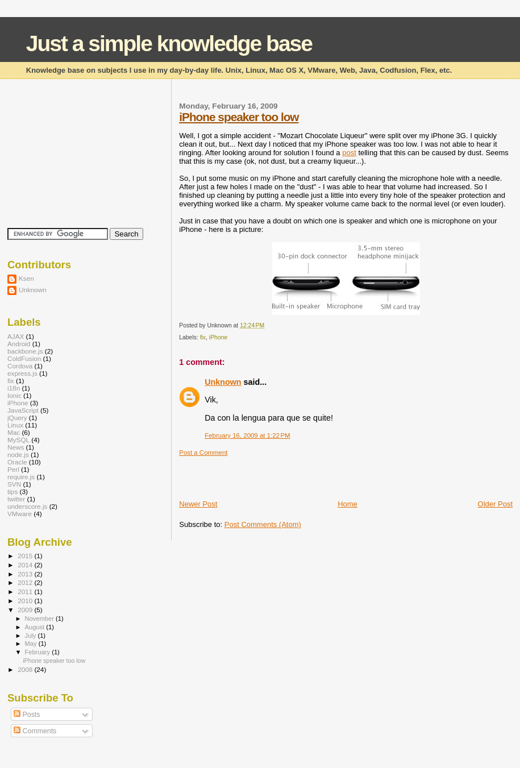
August (36, 627)
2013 (26, 574)
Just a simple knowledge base (169, 43)
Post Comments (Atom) (262, 524)
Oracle (17, 462)
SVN (14, 484)
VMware (19, 513)
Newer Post (198, 504)
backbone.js (25, 351)
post (349, 152)
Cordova (19, 366)
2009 (26, 609)
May (32, 643)
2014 (26, 564)
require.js (21, 476)
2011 (26, 591)
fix (203, 337)
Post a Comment (203, 452)
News (15, 447)
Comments (35, 731)
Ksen (26, 278)
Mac (13, 432)
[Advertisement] (312, 473)
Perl (13, 469)
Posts (27, 715)
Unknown (223, 382)
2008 (26, 669)
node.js (18, 454)
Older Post (495, 504)
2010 (26, 600)
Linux (15, 425)
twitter (16, 499)
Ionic (14, 395)
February (38, 652)
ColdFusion (24, 358)
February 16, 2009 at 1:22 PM (247, 435)
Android (18, 343)
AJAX (15, 336)
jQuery (17, 417)
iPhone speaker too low (238, 116)
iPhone (218, 337)
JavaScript (23, 410)
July (31, 635)
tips (12, 491)
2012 (26, 582)
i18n (13, 388)
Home (347, 504)
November (40, 618)
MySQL (18, 439)
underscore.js (27, 506)
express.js (22, 373)
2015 (26, 555)
